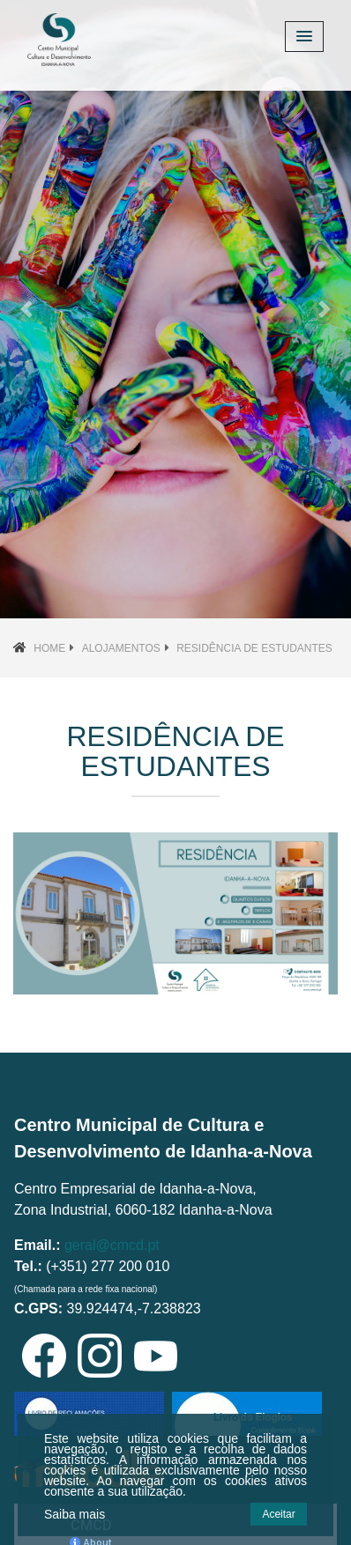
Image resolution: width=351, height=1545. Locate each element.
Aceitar (278, 1514)
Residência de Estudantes (254, 648)
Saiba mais (74, 1514)
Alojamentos (121, 648)
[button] (26, 309)
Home (49, 648)
